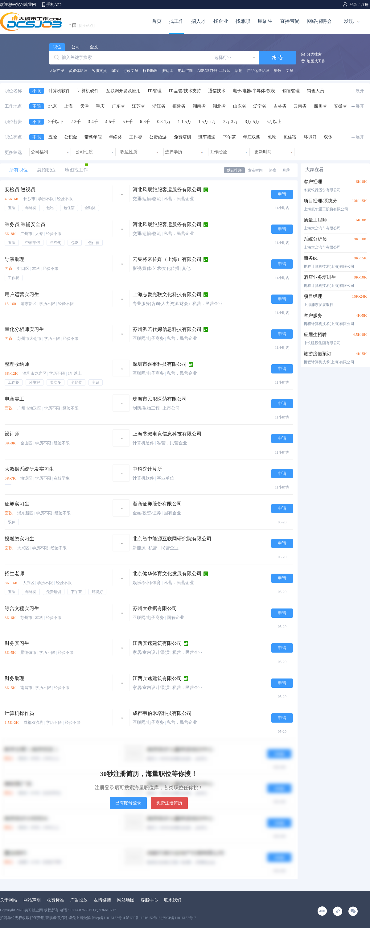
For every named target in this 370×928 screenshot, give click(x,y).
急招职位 (46, 169)
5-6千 (128, 121)
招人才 (198, 21)
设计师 (12, 433)
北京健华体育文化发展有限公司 (167, 573)
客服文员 (99, 70)
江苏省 (138, 106)
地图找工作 (316, 61)
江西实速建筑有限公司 (157, 643)
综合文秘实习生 (22, 608)
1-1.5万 (184, 121)
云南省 (300, 106)
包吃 (272, 137)
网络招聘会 (319, 21)
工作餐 (135, 137)
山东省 (239, 106)
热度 (272, 170)
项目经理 (313, 296)
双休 (328, 137)
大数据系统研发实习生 (29, 469)
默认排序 (234, 170)
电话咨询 (185, 70)
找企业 (220, 21)
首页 (157, 21)
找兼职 (243, 21)
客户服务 (313, 315)
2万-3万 (230, 121)
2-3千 (76, 121)
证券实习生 (17, 503)
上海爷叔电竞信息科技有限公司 (167, 433)
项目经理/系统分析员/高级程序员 (324, 200)
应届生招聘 (315, 334)
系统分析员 (315, 239)
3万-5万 (252, 121)
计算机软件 (59, 91)
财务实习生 (17, 643)
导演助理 (14, 259)
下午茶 (229, 137)
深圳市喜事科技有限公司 (160, 364)
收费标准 (55, 900)
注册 (364, 4)
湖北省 (219, 106)
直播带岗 (290, 21)
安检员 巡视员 (20, 189)
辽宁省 (259, 106)
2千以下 (56, 121)
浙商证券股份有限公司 (157, 503)
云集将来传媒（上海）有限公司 (167, 259)
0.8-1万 (164, 121)
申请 (282, 194)
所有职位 (18, 169)
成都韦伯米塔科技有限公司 (162, 713)
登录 (353, 4)
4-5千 (110, 121)
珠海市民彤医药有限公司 (160, 399)
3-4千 (93, 121)
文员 (289, 70)
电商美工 (14, 399)
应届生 (265, 21)
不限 (36, 91)
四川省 (320, 106)
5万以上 (274, 121)
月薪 (286, 170)
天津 (84, 106)
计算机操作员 (19, 713)
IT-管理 (155, 91)
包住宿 (289, 137)
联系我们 (172, 900)
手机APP (54, 4)
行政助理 (150, 70)
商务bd (311, 258)
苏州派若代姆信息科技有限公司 (167, 329)
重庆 (100, 106)
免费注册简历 (169, 803)
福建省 (178, 106)
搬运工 (167, 70)
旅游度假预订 (317, 353)
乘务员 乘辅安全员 (25, 224)
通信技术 (216, 91)
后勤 (238, 70)
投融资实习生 (19, 538)
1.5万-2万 (207, 121)
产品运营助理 (258, 70)
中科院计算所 (147, 469)
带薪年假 (93, 137)
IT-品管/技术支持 (185, 91)
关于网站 (8, 900)
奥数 (277, 70)
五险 (52, 137)
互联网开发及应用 (123, 91)
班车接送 (207, 137)
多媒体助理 (78, 70)
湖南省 (199, 106)
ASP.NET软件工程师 (213, 70)
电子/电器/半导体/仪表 (254, 91)
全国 (81, 25)
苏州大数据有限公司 (155, 608)
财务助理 (14, 678)
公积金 (70, 137)
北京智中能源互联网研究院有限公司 (172, 538)
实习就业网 (33, 910)
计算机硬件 (88, 91)
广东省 (118, 106)
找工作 (176, 21)
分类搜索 (314, 54)
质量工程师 (315, 219)
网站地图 (125, 900)
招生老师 (14, 573)
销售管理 (291, 91)
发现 (349, 21)
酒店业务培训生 (320, 277)
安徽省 (340, 106)
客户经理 (313, 181)
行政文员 (130, 70)
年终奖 (115, 137)
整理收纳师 (17, 364)
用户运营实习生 (22, 294)
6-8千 (145, 121)
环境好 (310, 137)
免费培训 (182, 137)
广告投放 (79, 900)
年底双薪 (251, 137)
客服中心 (149, 900)
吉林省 (279, 106)
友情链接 (102, 900)
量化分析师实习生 (24, 329)
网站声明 (32, 900)
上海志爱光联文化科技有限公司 (167, 294)
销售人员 (315, 91)
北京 (52, 106)
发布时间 (255, 170)
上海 (68, 106)
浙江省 (158, 106)
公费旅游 (157, 137)
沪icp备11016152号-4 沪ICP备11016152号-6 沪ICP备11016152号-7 (144, 918)
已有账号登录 (128, 803)
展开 (360, 91)
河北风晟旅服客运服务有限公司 (167, 189)
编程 (115, 70)
